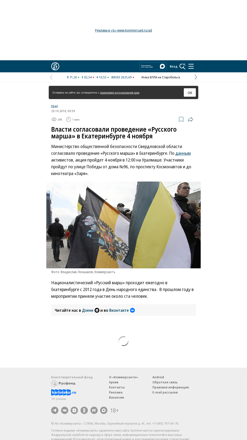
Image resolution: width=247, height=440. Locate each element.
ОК (190, 92)
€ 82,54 (87, 77)
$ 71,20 (72, 77)
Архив (113, 382)
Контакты (117, 387)
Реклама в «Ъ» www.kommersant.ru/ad (123, 30)
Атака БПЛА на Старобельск (160, 77)
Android (158, 377)
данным (183, 153)
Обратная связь (165, 382)
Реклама (116, 392)
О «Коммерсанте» (123, 377)
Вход (174, 66)
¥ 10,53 (101, 77)
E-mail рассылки (165, 392)
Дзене (90, 310)
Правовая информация (170, 387)
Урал (54, 106)
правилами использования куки (119, 92)
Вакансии (116, 397)
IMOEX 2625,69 (121, 77)
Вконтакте (122, 310)
